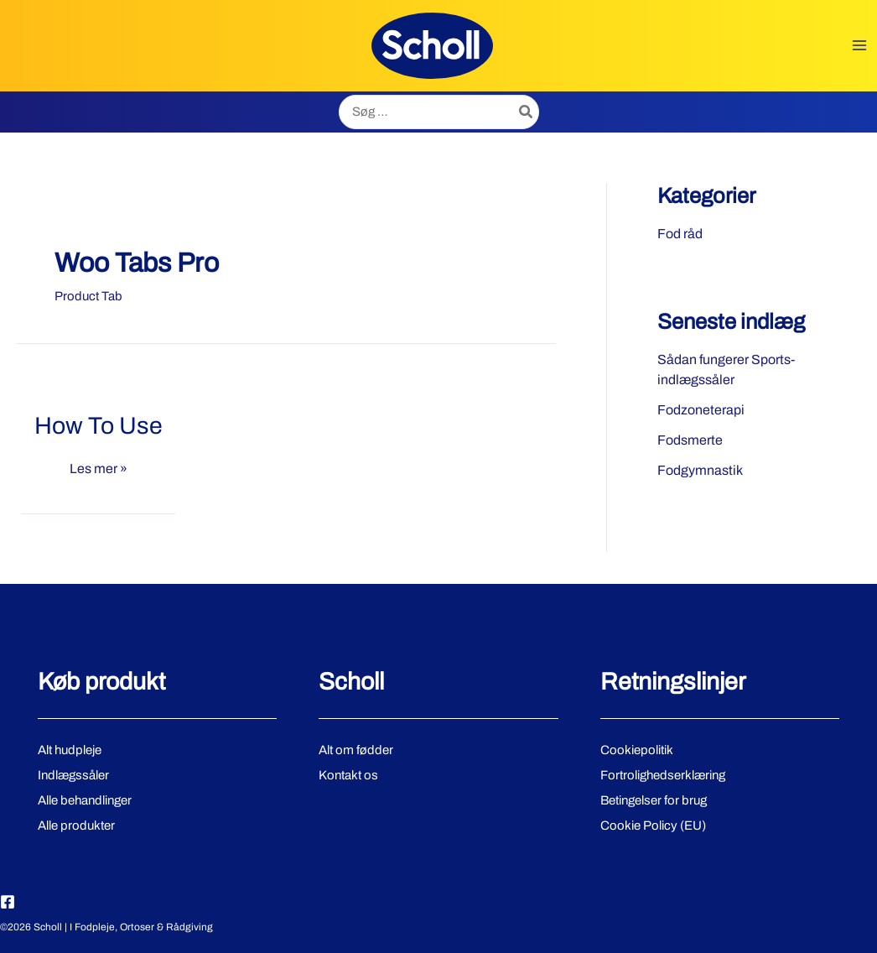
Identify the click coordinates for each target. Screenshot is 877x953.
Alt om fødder (356, 750)
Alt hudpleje (69, 750)
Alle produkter (76, 825)
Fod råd (680, 234)
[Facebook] (7, 901)
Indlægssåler (73, 775)
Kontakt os (348, 775)
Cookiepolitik (636, 750)
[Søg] (526, 112)
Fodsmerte (690, 440)
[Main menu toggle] (860, 46)
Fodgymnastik (700, 470)
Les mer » (98, 468)
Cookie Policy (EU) (653, 825)
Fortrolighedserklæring (662, 775)
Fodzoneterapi (701, 410)
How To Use (98, 426)
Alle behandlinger (85, 800)
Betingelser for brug (653, 800)
